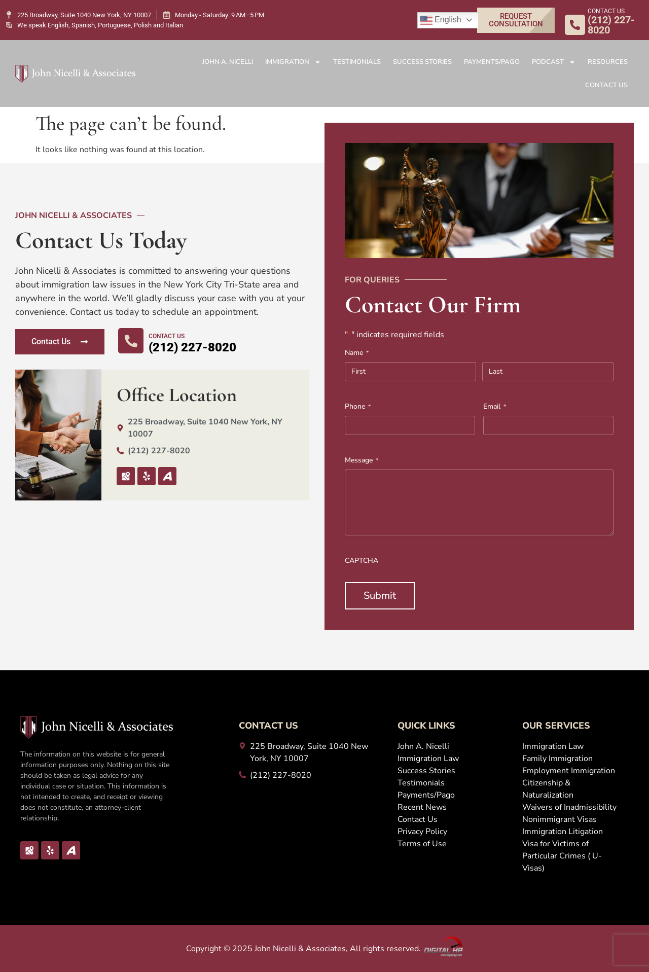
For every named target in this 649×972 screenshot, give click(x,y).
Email (494, 406)
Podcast (553, 62)
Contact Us (606, 85)
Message (361, 460)
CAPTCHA (361, 560)
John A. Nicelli (227, 61)
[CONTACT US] (575, 25)
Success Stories (422, 61)
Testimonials (357, 61)
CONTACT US (606, 11)
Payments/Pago (492, 61)
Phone (358, 406)
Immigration (293, 62)
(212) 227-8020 (192, 347)
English (440, 20)
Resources (608, 61)
